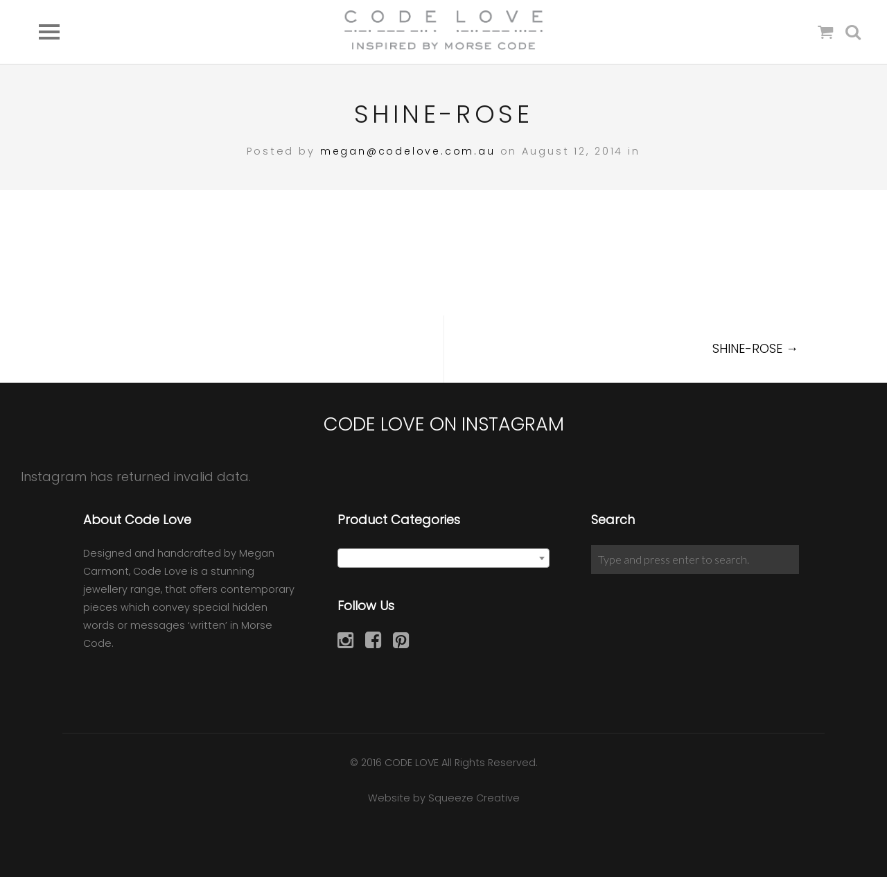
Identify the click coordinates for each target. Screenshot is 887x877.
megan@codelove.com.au (407, 151)
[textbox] (444, 558)
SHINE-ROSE (755, 348)
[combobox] (443, 558)
